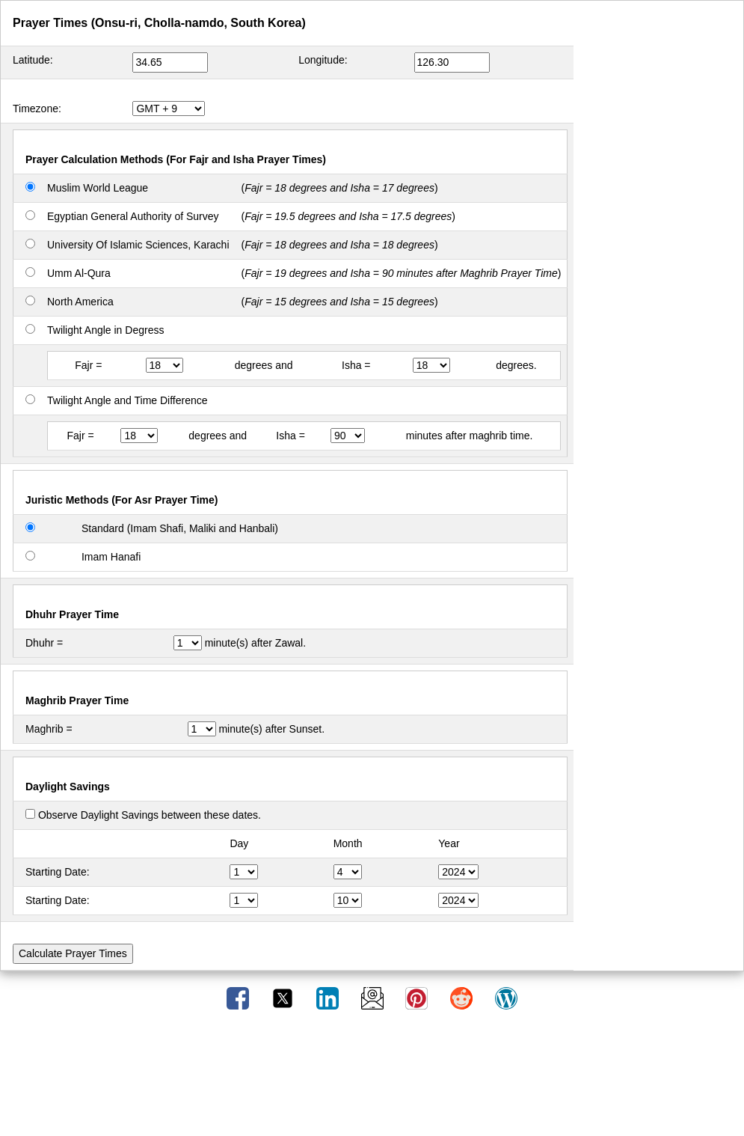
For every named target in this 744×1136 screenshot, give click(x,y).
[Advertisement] (372, 1078)
